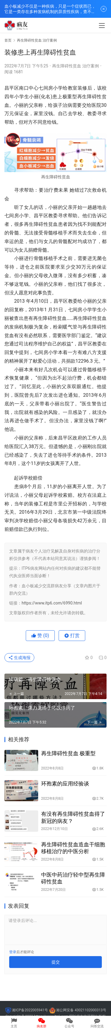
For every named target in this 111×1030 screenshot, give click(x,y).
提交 (56, 962)
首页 (8, 40)
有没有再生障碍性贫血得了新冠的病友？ (73, 817)
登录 (12, 952)
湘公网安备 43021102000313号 (81, 1010)
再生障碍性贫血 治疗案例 (75, 66)
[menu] (102, 25)
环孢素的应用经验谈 (65, 783)
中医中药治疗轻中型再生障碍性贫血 (73, 878)
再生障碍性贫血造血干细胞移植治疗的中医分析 (73, 847)
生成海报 (19, 657)
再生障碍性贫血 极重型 (68, 753)
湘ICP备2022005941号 (30, 1010)
